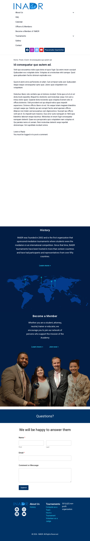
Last (47, 447)
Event (27, 60)
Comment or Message (29, 465)
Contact (18, 45)
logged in (28, 134)
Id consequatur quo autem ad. (32, 64)
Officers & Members (23, 26)
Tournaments (45, 36)
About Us (45, 12)
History (33, 507)
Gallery (18, 41)
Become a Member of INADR (27, 31)
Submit (24, 487)
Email (22, 453)
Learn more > (45, 265)
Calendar (19, 22)
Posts (21, 60)
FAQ (17, 17)
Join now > (54, 347)
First (20, 447)
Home (16, 60)
